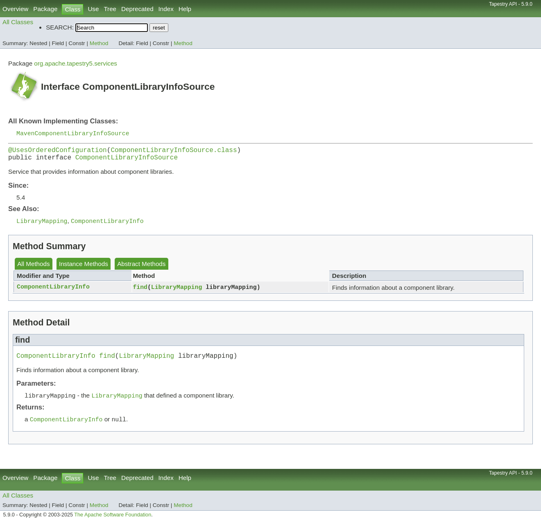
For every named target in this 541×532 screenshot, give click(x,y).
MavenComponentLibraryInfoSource (72, 134)
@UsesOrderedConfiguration (57, 152)
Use (93, 8)
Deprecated (137, 8)
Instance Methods (83, 268)
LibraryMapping (176, 292)
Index (166, 8)
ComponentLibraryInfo (53, 292)
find (140, 292)
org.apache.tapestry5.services (75, 63)
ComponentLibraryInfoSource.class (174, 152)
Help (185, 8)
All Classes (17, 21)
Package (45, 8)
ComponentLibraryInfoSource (126, 161)
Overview (15, 8)
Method (99, 43)
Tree (110, 8)
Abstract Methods (141, 268)
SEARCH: (60, 27)
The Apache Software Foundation (112, 523)
